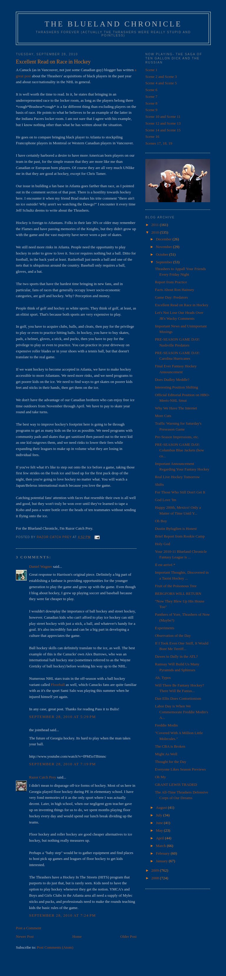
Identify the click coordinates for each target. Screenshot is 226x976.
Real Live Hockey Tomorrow (177, 477)
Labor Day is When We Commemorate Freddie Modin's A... (181, 712)
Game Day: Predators (171, 297)
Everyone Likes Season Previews (180, 769)
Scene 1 (151, 70)
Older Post (128, 936)
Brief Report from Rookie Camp (180, 536)
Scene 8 (151, 103)
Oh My (160, 777)
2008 (155, 878)
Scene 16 (152, 136)
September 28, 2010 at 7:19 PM (62, 764)
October (162, 254)
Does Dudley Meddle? (172, 379)
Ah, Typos (163, 677)
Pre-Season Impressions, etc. (177, 437)
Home (77, 936)
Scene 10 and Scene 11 (162, 116)
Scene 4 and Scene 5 (161, 83)
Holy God (162, 544)
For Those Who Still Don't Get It (180, 492)
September (164, 262)
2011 (155, 224)
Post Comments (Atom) (55, 947)
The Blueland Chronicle (113, 24)
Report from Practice (171, 282)
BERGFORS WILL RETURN (178, 593)
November (164, 247)
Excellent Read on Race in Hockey (181, 305)
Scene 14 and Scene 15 (163, 130)
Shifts (159, 484)
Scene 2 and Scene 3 (161, 76)
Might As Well (166, 754)
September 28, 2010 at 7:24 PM (62, 915)
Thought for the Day (170, 761)
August (162, 807)
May (160, 830)
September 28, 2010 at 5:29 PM (62, 716)
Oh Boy (161, 521)
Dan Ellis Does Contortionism (178, 698)
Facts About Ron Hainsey (174, 289)
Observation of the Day (173, 635)
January (162, 861)
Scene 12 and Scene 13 (163, 123)
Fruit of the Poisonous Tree (176, 586)
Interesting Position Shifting (176, 387)
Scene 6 (151, 90)
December (164, 239)
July (159, 815)
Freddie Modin (166, 725)
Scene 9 (151, 110)
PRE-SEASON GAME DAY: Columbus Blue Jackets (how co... (179, 450)
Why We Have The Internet (176, 408)
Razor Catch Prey (42, 777)
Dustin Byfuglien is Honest (176, 528)
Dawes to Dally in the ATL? (176, 656)
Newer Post (25, 936)
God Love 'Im (165, 500)
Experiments (164, 628)
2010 (155, 232)
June (160, 823)
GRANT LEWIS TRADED (176, 784)
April (160, 838)
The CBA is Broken (170, 746)
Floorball (58, 684)
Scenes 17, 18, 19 (158, 143)
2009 (155, 870)
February (163, 853)
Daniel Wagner (40, 566)
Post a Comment (28, 928)
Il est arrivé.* (165, 565)
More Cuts (163, 415)
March (161, 845)
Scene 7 (151, 96)
